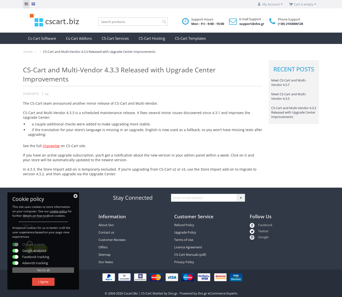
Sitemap (104, 254)
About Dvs (106, 225)
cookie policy (58, 211)
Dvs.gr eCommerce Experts (217, 293)
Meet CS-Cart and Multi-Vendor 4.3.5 (288, 96)
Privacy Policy (184, 262)
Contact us (106, 232)
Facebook (261, 225)
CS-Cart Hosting (152, 38)
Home (28, 51)
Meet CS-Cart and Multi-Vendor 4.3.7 (288, 82)
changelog (51, 145)
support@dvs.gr (251, 23)
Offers (103, 247)
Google (259, 237)
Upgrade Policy (185, 232)
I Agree (43, 281)
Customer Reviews (112, 240)
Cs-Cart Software (42, 38)
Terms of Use (183, 240)
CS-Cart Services (115, 38)
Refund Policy (184, 225)
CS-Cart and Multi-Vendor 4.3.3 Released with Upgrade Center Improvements (293, 112)
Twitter (259, 231)
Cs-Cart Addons (79, 38)
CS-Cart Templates (190, 38)
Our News (105, 262)
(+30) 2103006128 (290, 23)
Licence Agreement (188, 247)
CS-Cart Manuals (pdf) (190, 254)
